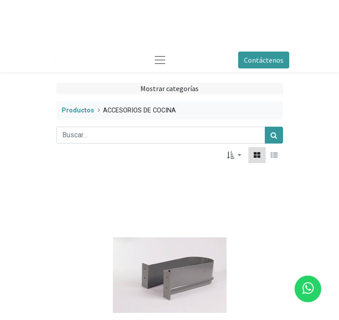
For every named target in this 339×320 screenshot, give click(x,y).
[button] (234, 155)
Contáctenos (263, 60)
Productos (78, 110)
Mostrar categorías (169, 88)
